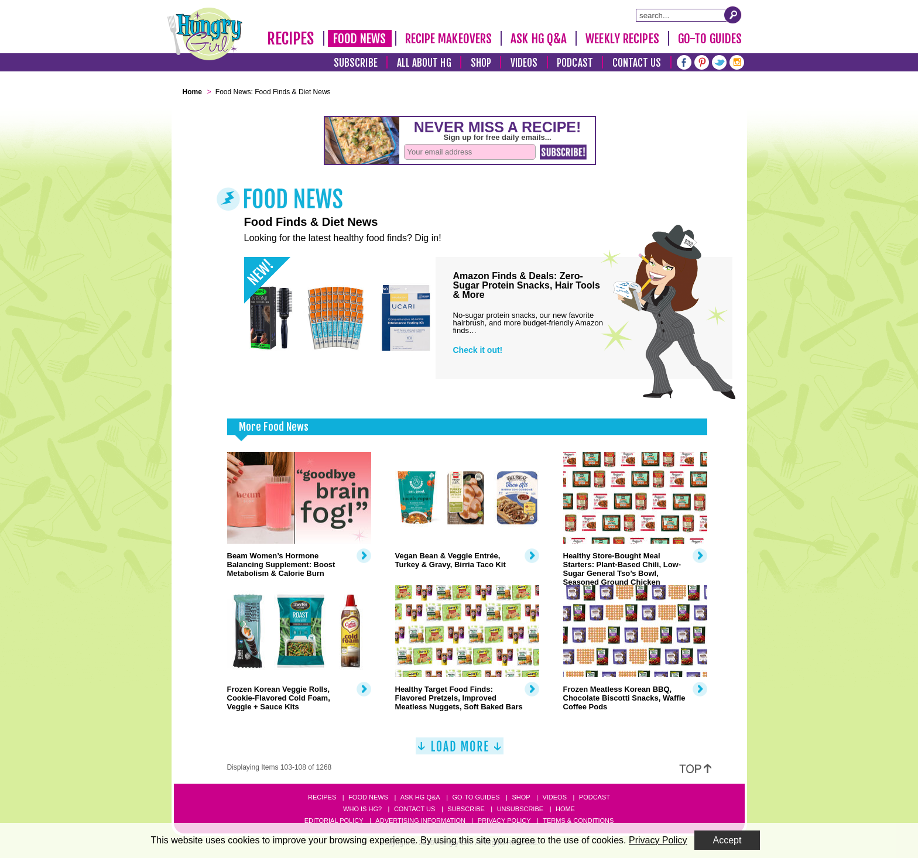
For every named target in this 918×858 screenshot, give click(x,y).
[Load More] (459, 750)
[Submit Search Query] (733, 14)
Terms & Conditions (578, 820)
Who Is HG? (362, 808)
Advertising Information (420, 820)
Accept (727, 840)
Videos (524, 63)
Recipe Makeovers (448, 38)
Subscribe (356, 63)
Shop (481, 63)
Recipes (290, 39)
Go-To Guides (710, 38)
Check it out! (478, 350)
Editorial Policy (334, 820)
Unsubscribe (520, 808)
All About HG (424, 63)
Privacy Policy (504, 820)
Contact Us (637, 63)
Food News (359, 38)
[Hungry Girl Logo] (204, 34)
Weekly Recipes (622, 38)
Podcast (575, 63)
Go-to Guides (475, 797)
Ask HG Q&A (539, 38)
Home (565, 808)
